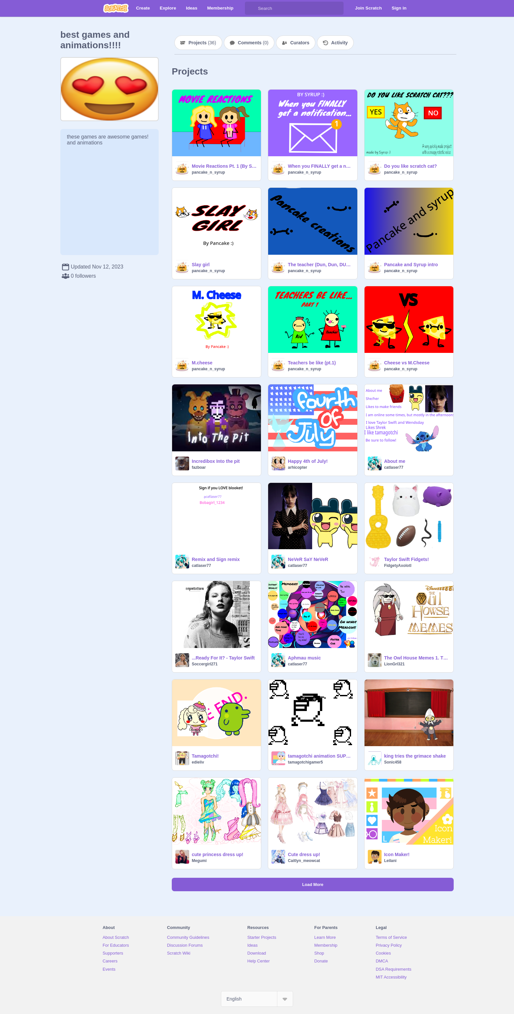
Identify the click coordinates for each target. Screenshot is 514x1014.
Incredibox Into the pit (216, 461)
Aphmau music (304, 657)
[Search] (251, 8)
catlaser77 (394, 467)
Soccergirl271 (205, 664)
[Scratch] (116, 8)
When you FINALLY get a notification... (320, 166)
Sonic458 (393, 762)
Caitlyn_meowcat (304, 860)
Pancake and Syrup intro (411, 264)
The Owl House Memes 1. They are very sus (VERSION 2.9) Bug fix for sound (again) (416, 657)
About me (394, 461)
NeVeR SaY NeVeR (308, 559)
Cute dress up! (304, 854)
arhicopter (297, 467)
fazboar (199, 467)
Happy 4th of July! (307, 461)
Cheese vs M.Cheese (407, 362)
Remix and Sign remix (216, 559)
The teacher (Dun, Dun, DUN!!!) (320, 264)
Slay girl (200, 264)
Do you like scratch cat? (410, 166)
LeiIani (390, 860)
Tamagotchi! (205, 756)
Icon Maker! (397, 854)
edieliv (198, 762)
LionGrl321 (394, 664)
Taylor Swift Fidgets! (406, 559)
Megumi (199, 860)
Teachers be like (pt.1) (312, 362)
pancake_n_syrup (208, 172)
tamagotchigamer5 (305, 762)
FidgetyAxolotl (397, 565)
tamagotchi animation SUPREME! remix (320, 756)
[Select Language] (257, 999)
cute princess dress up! (217, 854)
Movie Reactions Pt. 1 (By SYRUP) (224, 166)
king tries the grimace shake (415, 756)
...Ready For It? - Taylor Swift (223, 657)
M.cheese (202, 362)
